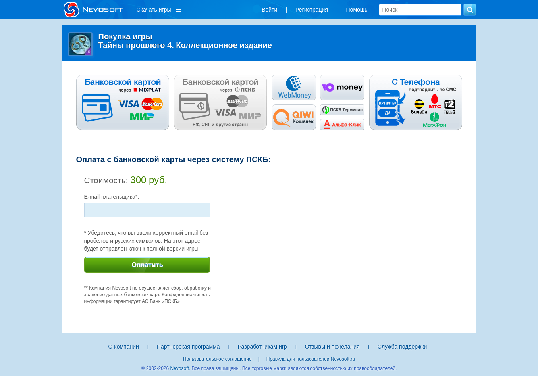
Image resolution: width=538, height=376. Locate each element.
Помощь (357, 9)
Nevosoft (179, 368)
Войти (269, 9)
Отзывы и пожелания (332, 346)
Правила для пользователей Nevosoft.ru (310, 359)
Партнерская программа (188, 346)
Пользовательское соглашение (217, 359)
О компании (123, 346)
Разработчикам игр (262, 346)
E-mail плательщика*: (111, 197)
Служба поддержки (402, 346)
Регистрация (311, 9)
